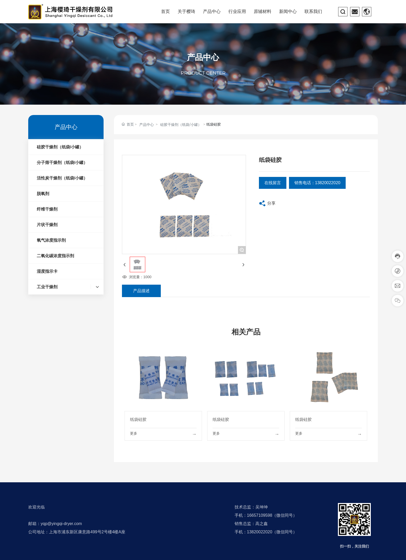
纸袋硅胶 (138, 419)
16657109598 (259, 515)
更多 (133, 433)
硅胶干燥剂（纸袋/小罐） (180, 124)
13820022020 (259, 532)
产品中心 (203, 57)
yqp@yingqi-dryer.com (61, 523)
